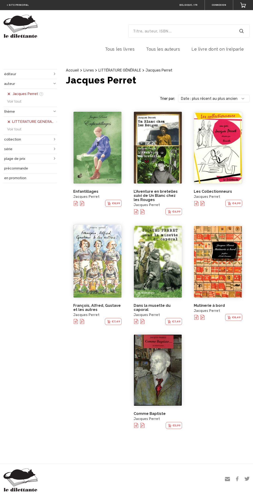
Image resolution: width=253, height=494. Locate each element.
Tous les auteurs (163, 49)
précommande (16, 168)
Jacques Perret (159, 70)
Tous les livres (120, 49)
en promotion (15, 178)
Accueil (72, 70)
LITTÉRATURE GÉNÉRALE (119, 70)
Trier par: (167, 98)
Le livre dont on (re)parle (217, 49)
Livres (88, 70)
